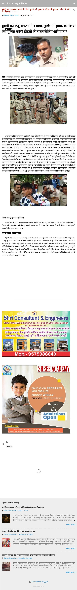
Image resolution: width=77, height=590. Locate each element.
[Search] (74, 4)
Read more (70, 525)
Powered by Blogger (38, 582)
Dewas (9, 447)
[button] (74, 10)
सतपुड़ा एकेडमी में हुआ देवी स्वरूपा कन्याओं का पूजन (19, 531)
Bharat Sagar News (16, 3)
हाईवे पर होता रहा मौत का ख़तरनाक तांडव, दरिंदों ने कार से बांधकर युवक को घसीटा (28, 555)
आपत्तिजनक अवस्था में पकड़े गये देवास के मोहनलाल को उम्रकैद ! (23, 507)
